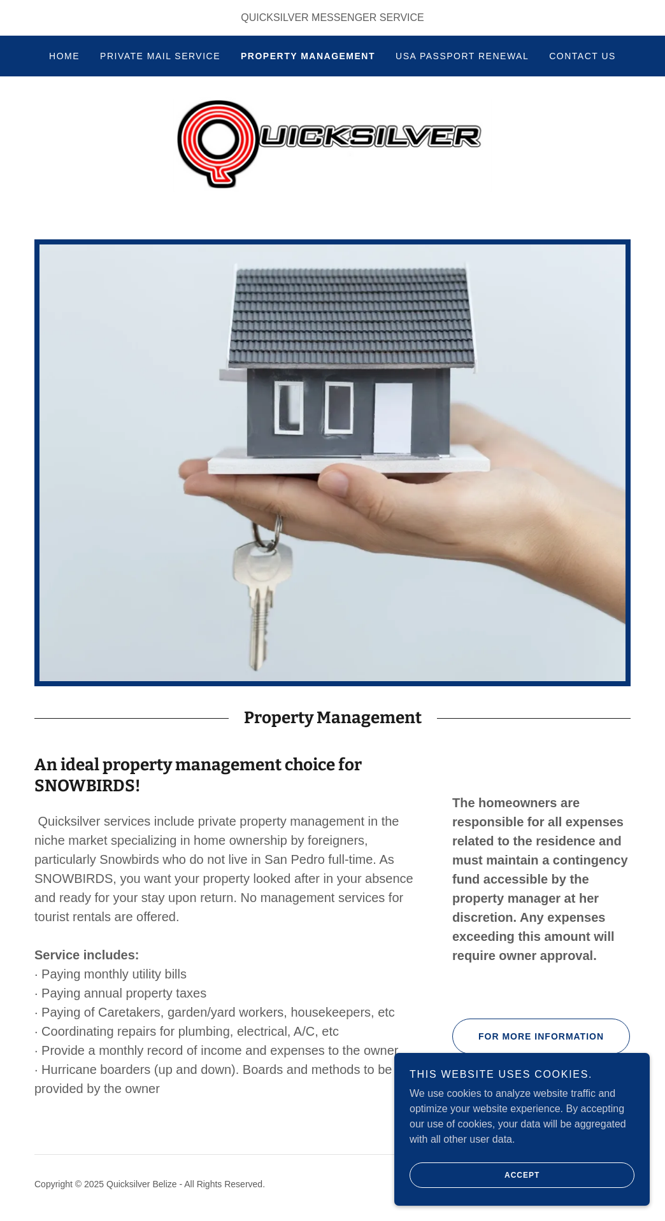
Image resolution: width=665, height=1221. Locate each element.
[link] (332, 144)
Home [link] (64, 56)
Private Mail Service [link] (160, 56)
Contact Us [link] (582, 56)
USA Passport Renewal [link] (462, 56)
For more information (528, 1037)
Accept (475, 1175)
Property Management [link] (308, 56)
